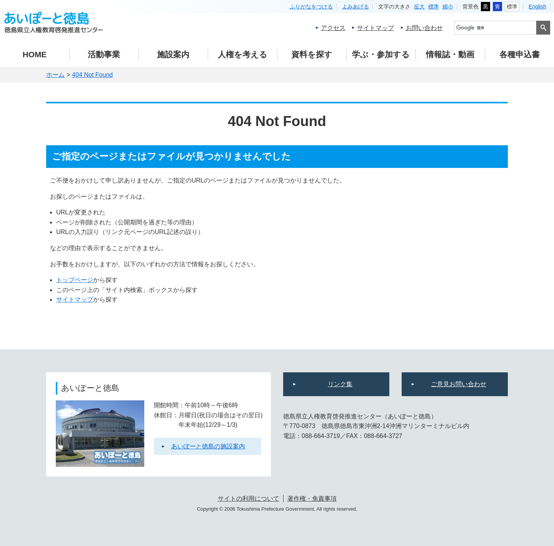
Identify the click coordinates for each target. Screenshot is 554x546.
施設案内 (173, 54)
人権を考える (242, 54)
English (537, 6)
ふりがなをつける (311, 6)
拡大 (419, 6)
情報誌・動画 (450, 54)
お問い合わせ (424, 28)
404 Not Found (92, 74)
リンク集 (340, 384)
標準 (433, 6)
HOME (35, 54)
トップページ (74, 280)
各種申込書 (519, 54)
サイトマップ (375, 28)
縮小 (447, 6)
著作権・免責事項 (312, 498)
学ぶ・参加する (381, 54)
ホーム (55, 74)
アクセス (333, 28)
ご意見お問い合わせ (458, 384)
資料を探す (311, 54)
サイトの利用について (248, 498)
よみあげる (355, 6)
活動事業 (104, 54)
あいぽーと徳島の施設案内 (208, 446)
